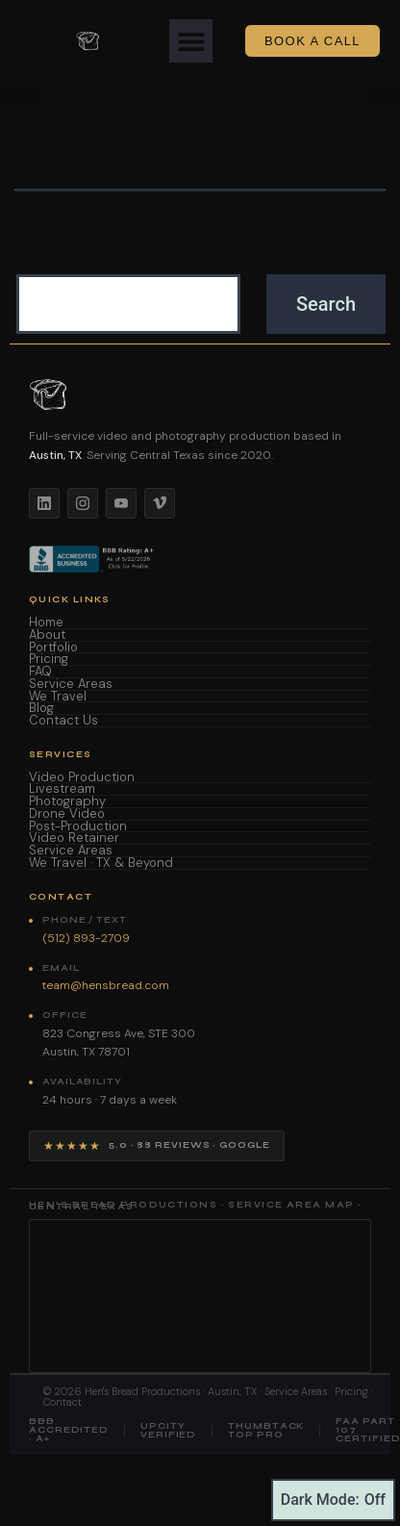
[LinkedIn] (44, 503)
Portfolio (53, 648)
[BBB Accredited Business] (93, 559)
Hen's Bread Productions (142, 1391)
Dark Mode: (333, 1500)
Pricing (48, 659)
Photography (67, 802)
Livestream (62, 789)
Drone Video (67, 814)
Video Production (82, 778)
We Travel (58, 697)
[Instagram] (82, 503)
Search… (47, 264)
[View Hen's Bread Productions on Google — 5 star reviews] (157, 1146)
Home (46, 623)
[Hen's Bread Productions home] (200, 394)
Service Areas (70, 684)
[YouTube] (121, 503)
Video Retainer (74, 838)
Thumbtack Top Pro (266, 1430)
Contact (62, 1402)
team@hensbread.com (105, 985)
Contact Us (63, 721)
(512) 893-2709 (86, 938)
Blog (41, 708)
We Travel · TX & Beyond (101, 863)
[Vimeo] (159, 503)
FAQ (40, 672)
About (47, 635)
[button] (190, 41)
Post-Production (78, 827)
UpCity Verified (168, 1430)
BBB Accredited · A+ (69, 1430)
